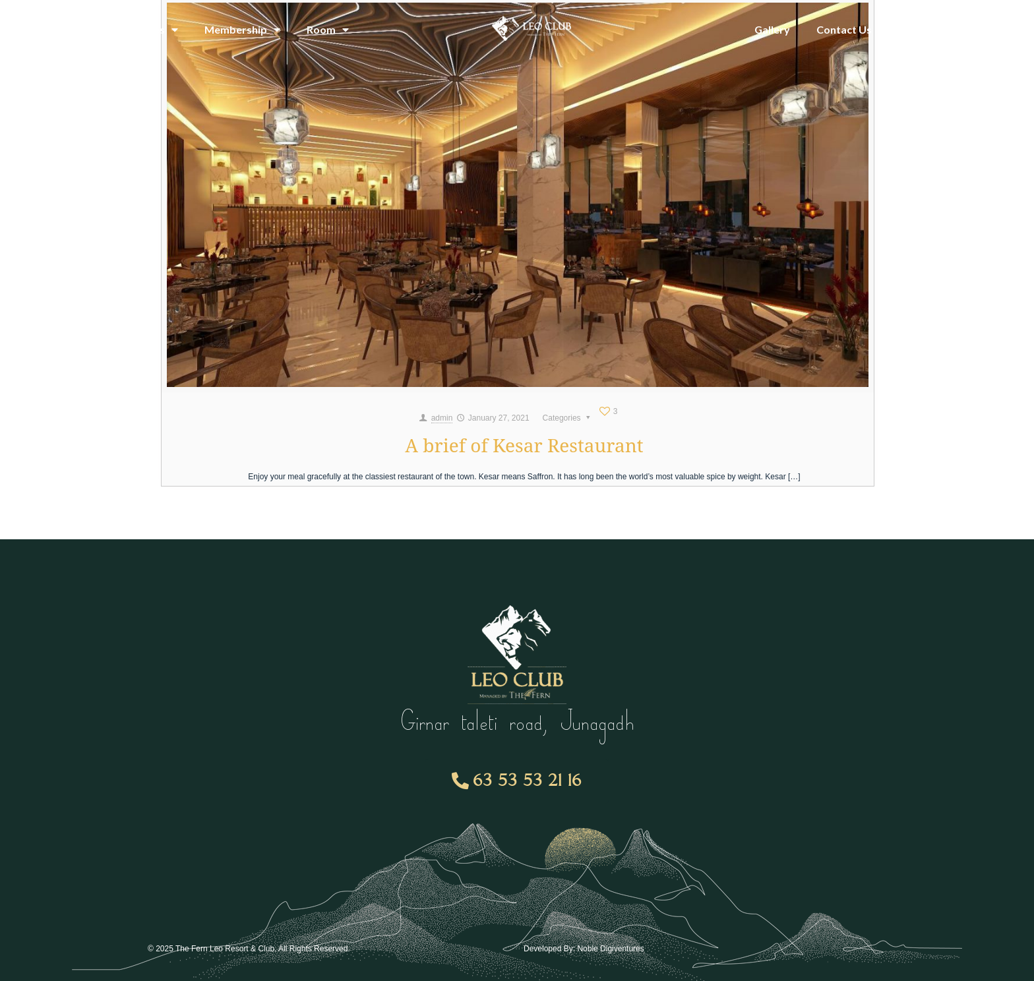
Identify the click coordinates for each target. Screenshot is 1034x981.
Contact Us (844, 29)
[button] (517, 781)
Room (328, 30)
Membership (242, 30)
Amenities (146, 30)
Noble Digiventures (610, 948)
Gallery (772, 29)
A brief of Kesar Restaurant (524, 445)
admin (442, 418)
